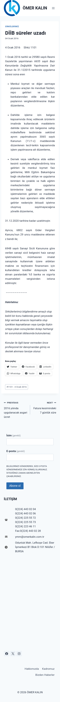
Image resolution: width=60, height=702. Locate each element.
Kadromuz (48, 668)
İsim (13, 435)
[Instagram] (19, 653)
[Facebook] (6, 653)
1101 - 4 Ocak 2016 (17, 387)
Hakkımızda (32, 668)
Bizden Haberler (45, 674)
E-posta (15, 451)
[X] (13, 653)
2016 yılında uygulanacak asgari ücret (15, 409)
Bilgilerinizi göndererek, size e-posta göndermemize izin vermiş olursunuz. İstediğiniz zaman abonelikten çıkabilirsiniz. (27, 471)
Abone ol (15, 485)
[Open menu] (53, 8)
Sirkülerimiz (12, 26)
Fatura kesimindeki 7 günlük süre (44, 407)
